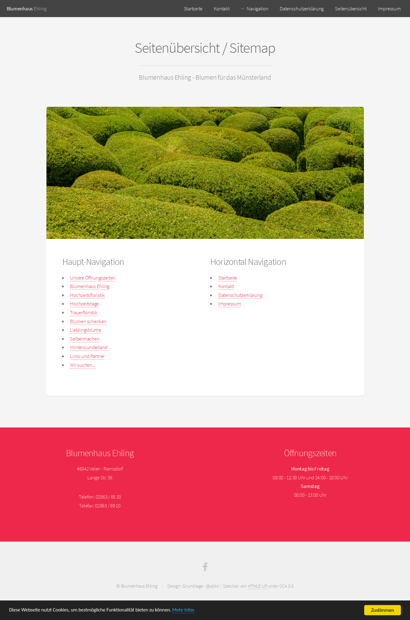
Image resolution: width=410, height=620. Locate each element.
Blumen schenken (88, 321)
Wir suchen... (83, 365)
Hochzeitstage (84, 303)
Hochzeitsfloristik (87, 295)
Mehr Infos (185, 610)
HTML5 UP (257, 586)
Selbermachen (84, 338)
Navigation (257, 8)
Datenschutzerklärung (302, 8)
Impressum (389, 8)
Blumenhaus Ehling (89, 286)
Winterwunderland (88, 347)
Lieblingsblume (85, 329)
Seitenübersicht (350, 8)
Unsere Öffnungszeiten (92, 277)
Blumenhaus (20, 8)
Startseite (193, 8)
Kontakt (221, 8)
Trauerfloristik (83, 312)
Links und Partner (87, 356)
